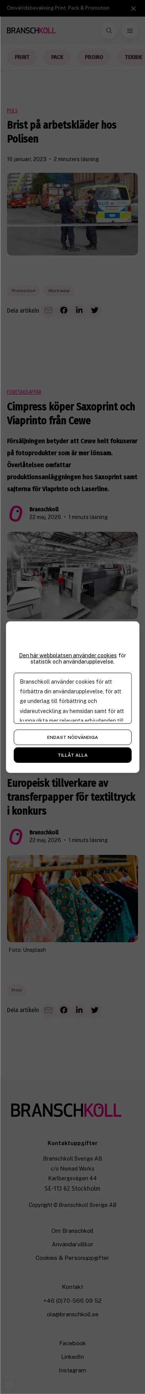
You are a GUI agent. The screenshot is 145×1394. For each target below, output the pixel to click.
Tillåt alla (73, 755)
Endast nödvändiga (72, 737)
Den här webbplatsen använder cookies (68, 655)
